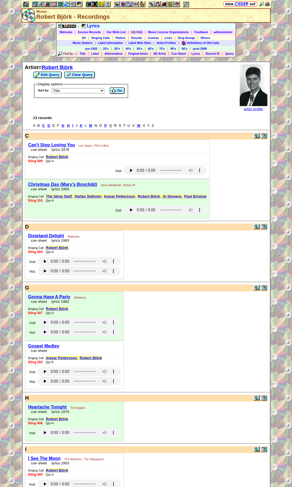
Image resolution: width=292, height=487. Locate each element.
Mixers (205, 38)
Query (229, 53)
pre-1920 (91, 48)
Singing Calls (100, 38)
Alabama (73, 236)
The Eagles (77, 407)
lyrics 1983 (59, 240)
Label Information (110, 42)
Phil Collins (101, 145)
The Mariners (73, 459)
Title (82, 53)
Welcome (66, 32)
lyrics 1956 (59, 189)
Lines (168, 38)
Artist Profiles (166, 42)
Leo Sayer (85, 145)
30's (117, 48)
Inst (118, 171)
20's (105, 48)
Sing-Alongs (186, 38)
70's (162, 48)
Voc (32, 271)
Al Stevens (172, 196)
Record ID (212, 53)
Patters (120, 38)
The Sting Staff (59, 196)
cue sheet (39, 150)
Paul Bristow (195, 196)
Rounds (136, 38)
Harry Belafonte (111, 185)
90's (184, 48)
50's (139, 48)
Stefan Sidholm (87, 196)
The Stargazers (94, 459)
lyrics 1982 (59, 301)
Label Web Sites (139, 42)
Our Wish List (116, 32)
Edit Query (47, 75)
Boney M (129, 185)
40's (128, 48)
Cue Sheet (178, 53)
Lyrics (196, 53)
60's (151, 48)
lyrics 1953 (59, 463)
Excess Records (89, 32)
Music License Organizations (168, 32)
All (84, 38)
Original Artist (138, 53)
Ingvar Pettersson (119, 196)
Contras (153, 38)
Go (117, 90)
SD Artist (159, 53)
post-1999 (200, 48)
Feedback (201, 32)
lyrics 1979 (59, 412)
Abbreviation (114, 53)
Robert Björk (57, 67)
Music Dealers (83, 42)
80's (173, 48)
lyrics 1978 (59, 150)
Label (95, 53)
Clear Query (79, 75)
